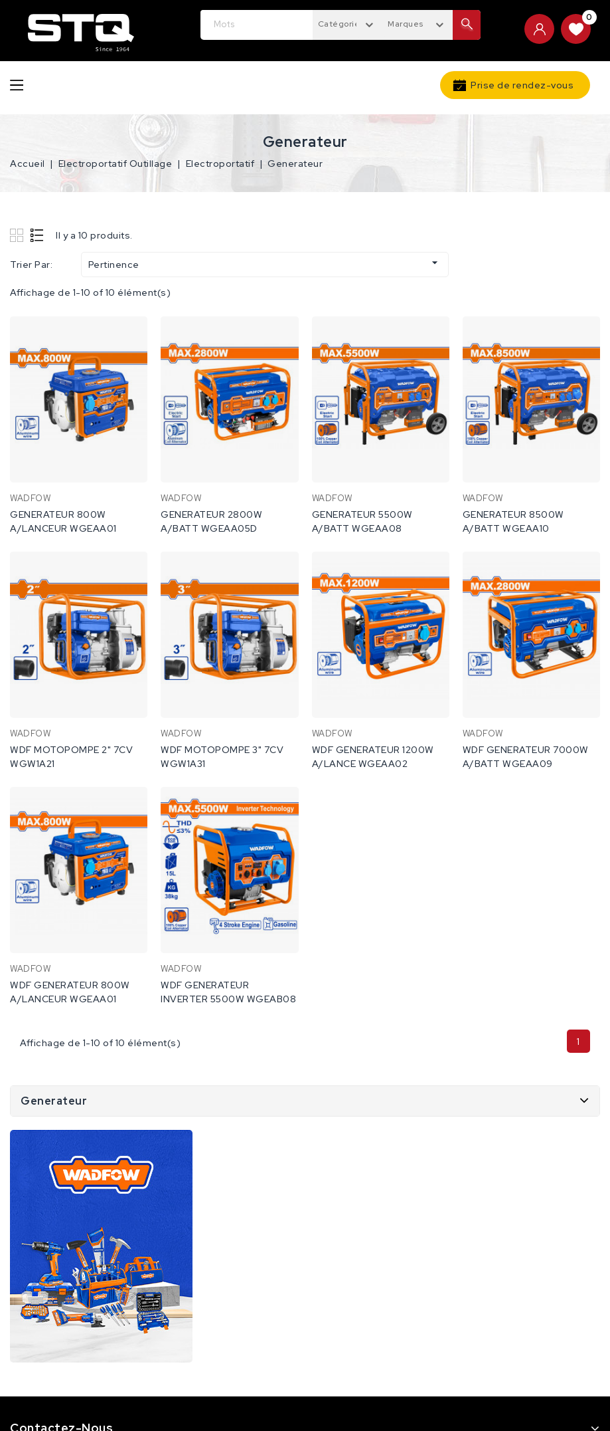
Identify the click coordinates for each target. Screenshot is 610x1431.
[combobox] (348, 23)
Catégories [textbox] (341, 24)
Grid (18, 235)
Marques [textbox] (405, 24)
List (37, 235)
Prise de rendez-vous (522, 85)
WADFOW (30, 498)
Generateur (54, 1101)
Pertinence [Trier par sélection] (264, 263)
